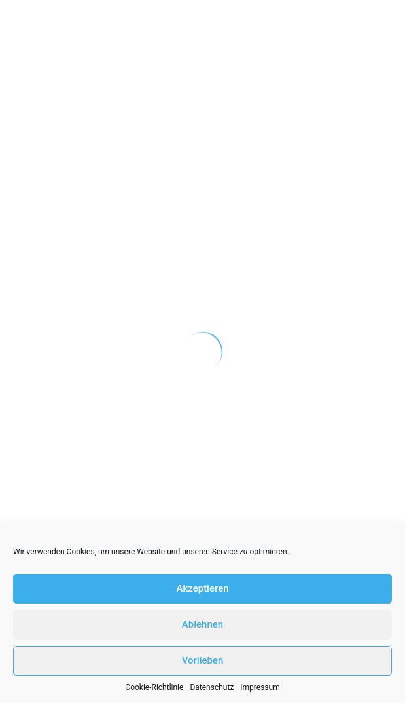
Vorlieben (203, 660)
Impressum (259, 687)
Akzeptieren (202, 588)
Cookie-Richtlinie (154, 687)
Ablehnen (202, 624)
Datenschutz (212, 687)
